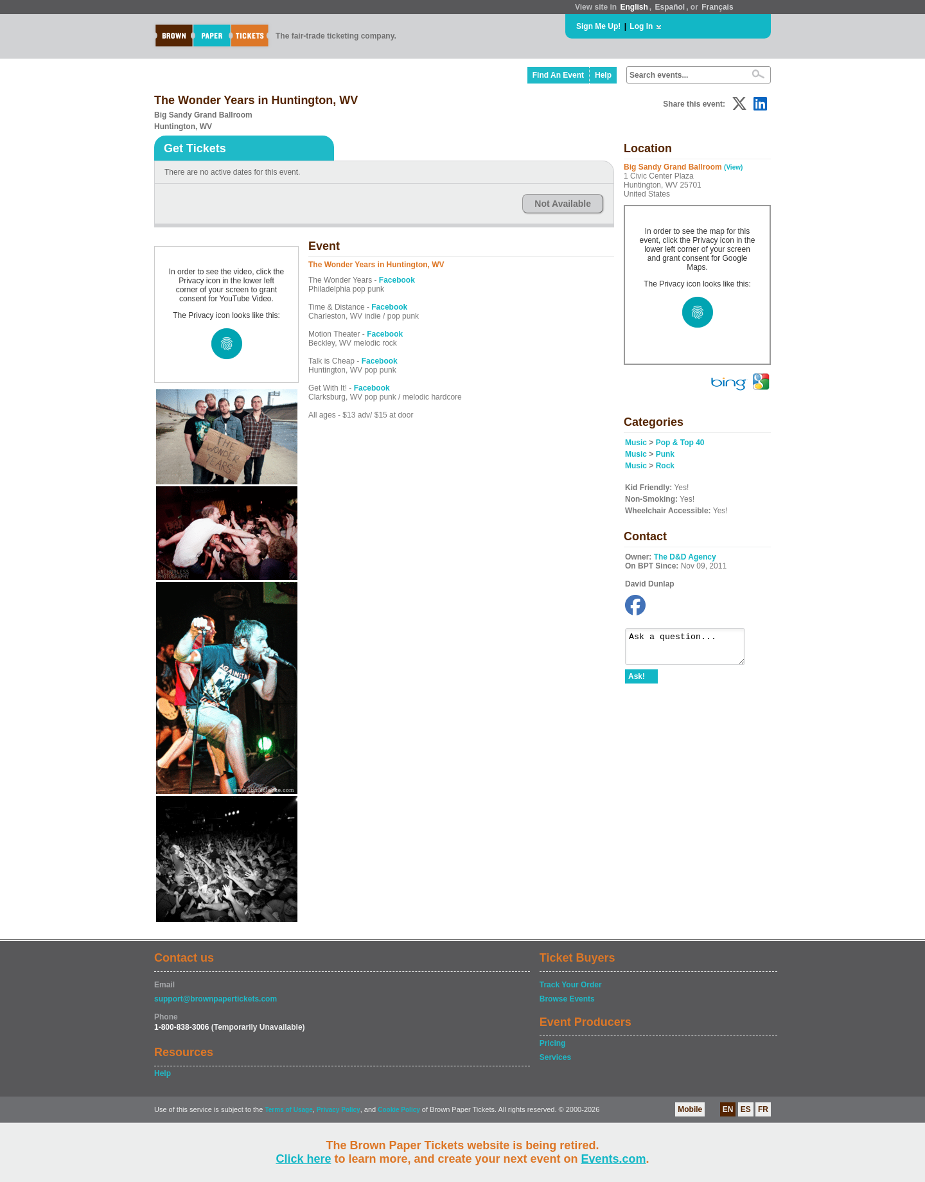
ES (746, 1109)
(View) (733, 167)
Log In (641, 26)
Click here (303, 1158)
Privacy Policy (338, 1109)
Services (555, 1057)
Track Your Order (571, 984)
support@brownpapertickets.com (215, 998)
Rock (665, 465)
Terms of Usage (288, 1109)
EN (728, 1109)
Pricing (553, 1043)
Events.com (613, 1158)
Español (670, 7)
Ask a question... (691, 649)
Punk (665, 454)
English (634, 7)
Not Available (562, 203)
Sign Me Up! (598, 26)
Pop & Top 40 (680, 442)
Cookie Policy (399, 1109)
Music (636, 442)
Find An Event (558, 75)
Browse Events (567, 998)
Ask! (636, 682)
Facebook (397, 280)
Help (603, 75)
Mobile (690, 1109)
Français (717, 7)
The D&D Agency (685, 556)
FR (763, 1109)
